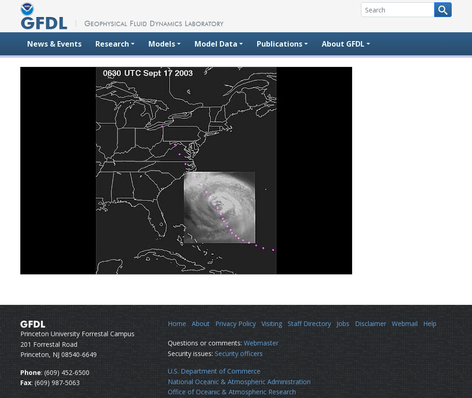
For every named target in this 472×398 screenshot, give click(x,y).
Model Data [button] (216, 44)
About (201, 323)
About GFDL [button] (343, 44)
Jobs (342, 323)
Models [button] (161, 44)
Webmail (405, 323)
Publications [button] (279, 44)
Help (430, 323)
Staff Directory (309, 323)
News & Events (54, 44)
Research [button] (112, 44)
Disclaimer (370, 323)
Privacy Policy (235, 323)
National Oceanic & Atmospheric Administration (239, 381)
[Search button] (443, 9)
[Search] (398, 9)
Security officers (239, 353)
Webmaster (261, 343)
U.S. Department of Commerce (214, 371)
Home (177, 323)
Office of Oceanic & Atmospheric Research (232, 391)
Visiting (271, 323)
